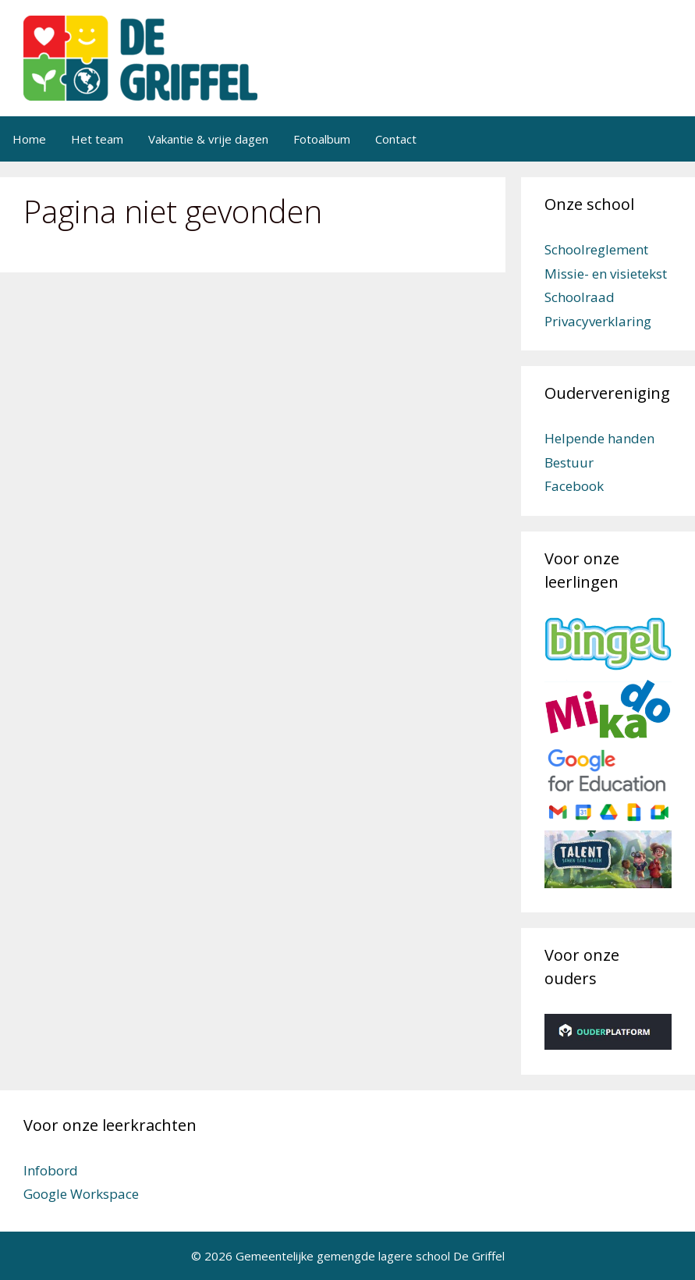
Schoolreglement (596, 249)
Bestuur (569, 462)
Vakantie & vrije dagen (208, 139)
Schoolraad (579, 297)
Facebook (574, 486)
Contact (396, 139)
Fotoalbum (321, 139)
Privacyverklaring (597, 321)
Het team (97, 139)
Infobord (50, 1170)
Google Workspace (81, 1194)
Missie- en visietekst (605, 274)
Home (29, 139)
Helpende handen (599, 438)
